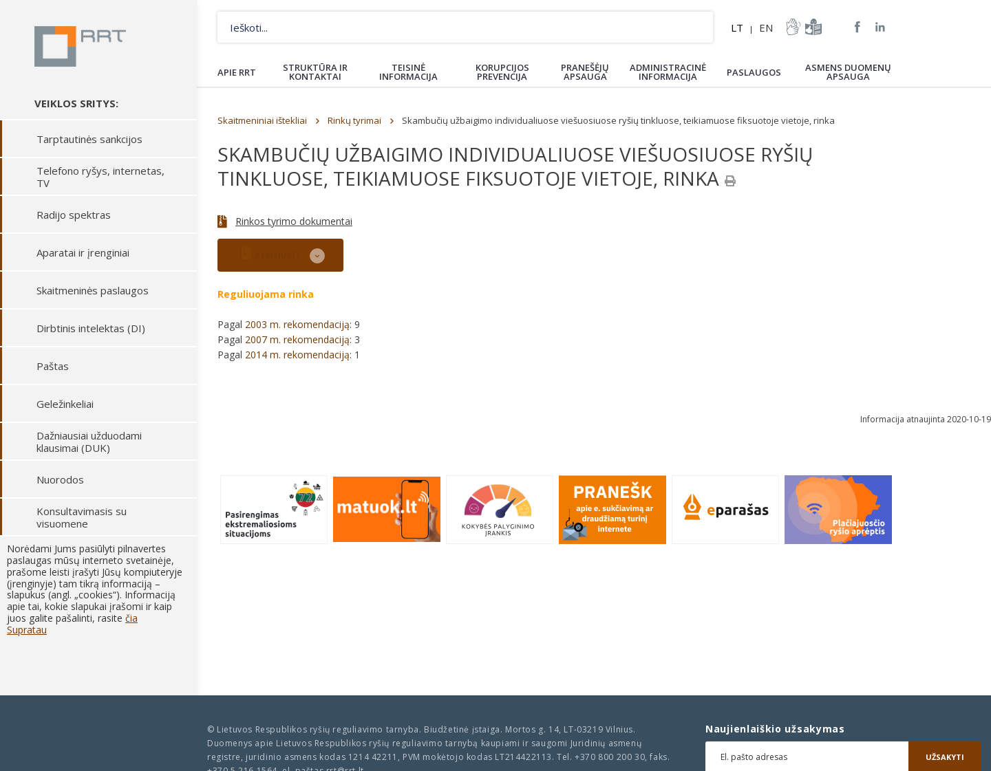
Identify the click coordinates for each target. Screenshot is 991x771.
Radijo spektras (73, 215)
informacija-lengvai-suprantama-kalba (812, 27)
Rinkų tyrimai (354, 120)
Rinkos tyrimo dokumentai (293, 221)
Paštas (52, 366)
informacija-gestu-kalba (792, 27)
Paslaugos (754, 72)
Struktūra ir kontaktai (315, 72)
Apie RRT (236, 72)
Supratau (27, 630)
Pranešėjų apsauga (585, 72)
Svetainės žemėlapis (835, 27)
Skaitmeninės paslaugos (92, 291)
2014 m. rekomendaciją (297, 354)
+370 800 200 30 (610, 757)
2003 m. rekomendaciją (297, 324)
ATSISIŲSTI (270, 253)
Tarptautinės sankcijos (89, 139)
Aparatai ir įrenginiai (82, 253)
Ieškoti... (697, 27)
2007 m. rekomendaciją (297, 339)
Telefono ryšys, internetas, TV (100, 177)
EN (766, 27)
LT (737, 27)
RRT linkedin (880, 27)
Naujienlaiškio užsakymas (775, 729)
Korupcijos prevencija (502, 72)
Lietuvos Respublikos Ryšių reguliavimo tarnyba (80, 46)
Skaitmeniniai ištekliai (262, 120)
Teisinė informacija (408, 72)
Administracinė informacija (668, 72)
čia (131, 618)
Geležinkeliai (65, 404)
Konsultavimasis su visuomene (81, 518)
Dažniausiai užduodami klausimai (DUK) (89, 442)
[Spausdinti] (730, 181)
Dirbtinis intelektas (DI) (90, 329)
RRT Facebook (857, 27)
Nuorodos (60, 480)
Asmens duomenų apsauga (848, 72)
